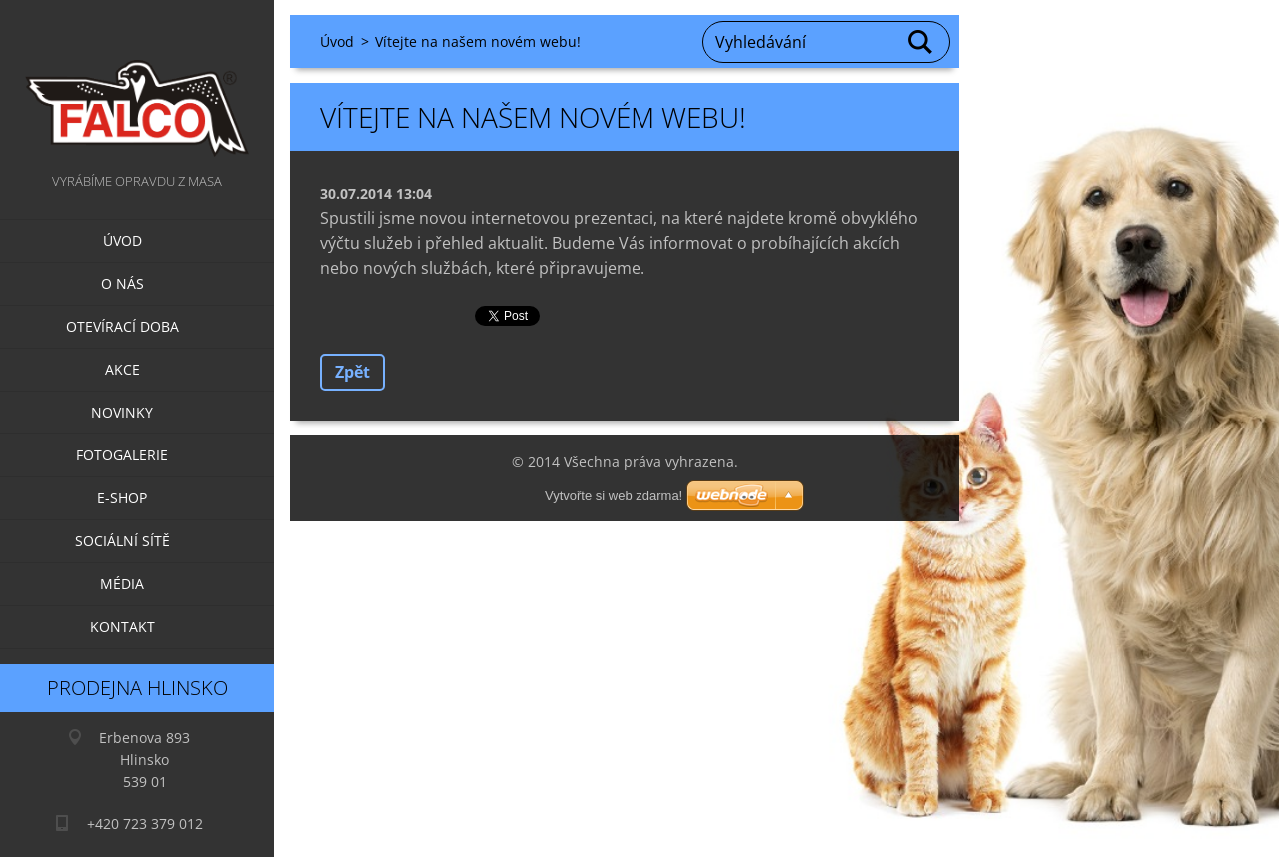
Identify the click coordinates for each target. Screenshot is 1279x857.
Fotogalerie (122, 454)
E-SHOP (122, 497)
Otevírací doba (122, 326)
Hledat (921, 42)
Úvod (122, 240)
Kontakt (122, 626)
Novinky (122, 412)
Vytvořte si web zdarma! (613, 495)
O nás (122, 283)
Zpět (352, 372)
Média (122, 583)
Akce (122, 369)
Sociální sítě (122, 540)
